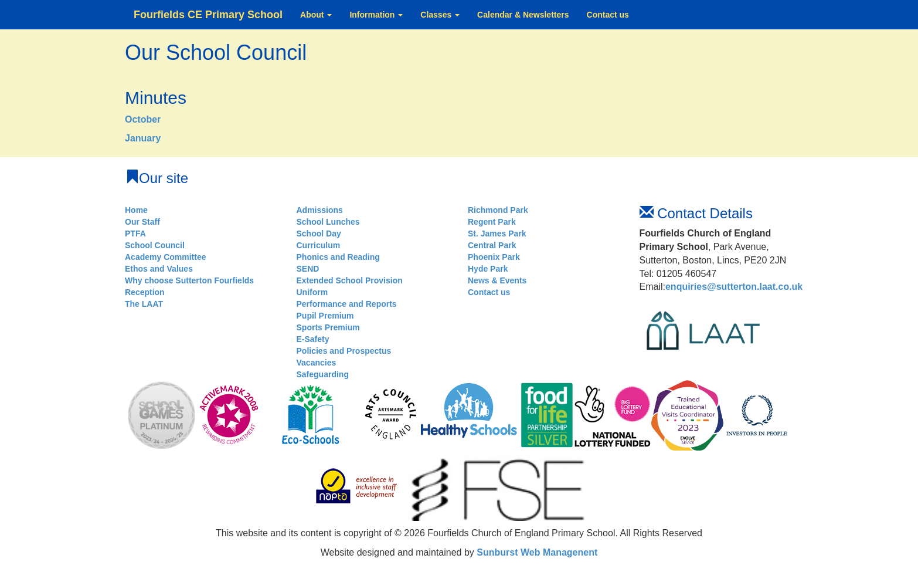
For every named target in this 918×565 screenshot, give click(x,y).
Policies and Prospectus (344, 351)
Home (136, 210)
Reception (145, 292)
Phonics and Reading (338, 257)
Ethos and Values (159, 268)
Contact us (608, 14)
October (143, 119)
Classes (440, 14)
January (143, 138)
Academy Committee (165, 257)
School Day (319, 233)
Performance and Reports (347, 304)
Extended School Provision (350, 280)
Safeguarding (323, 374)
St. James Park (497, 233)
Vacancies (316, 362)
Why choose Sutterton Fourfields (189, 280)
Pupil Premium (325, 315)
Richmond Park (498, 210)
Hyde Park (488, 268)
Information (376, 14)
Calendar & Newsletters (523, 14)
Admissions (320, 210)
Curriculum (319, 245)
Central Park (492, 245)
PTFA (135, 233)
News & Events (497, 280)
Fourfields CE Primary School (208, 15)
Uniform (312, 292)
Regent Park (492, 221)
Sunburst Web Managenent (535, 552)
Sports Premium (328, 327)
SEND (308, 268)
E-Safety (313, 339)
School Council (155, 245)
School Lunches (328, 221)
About (316, 14)
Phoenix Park (494, 257)
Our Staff (142, 221)
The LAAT (144, 304)
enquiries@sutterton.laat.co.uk (734, 287)
